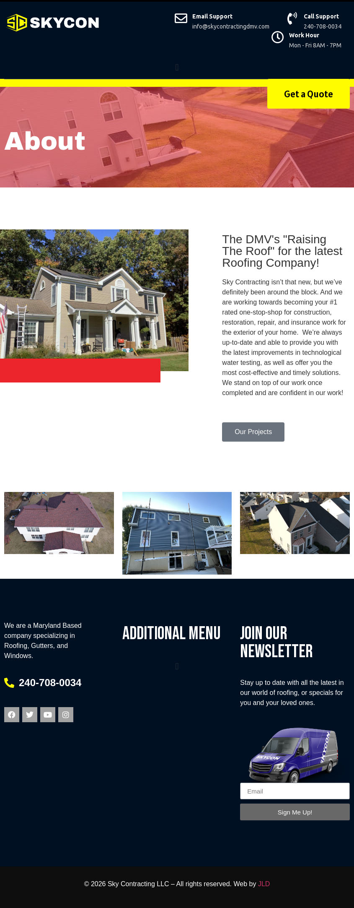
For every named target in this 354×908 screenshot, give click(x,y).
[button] (177, 67)
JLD (264, 883)
